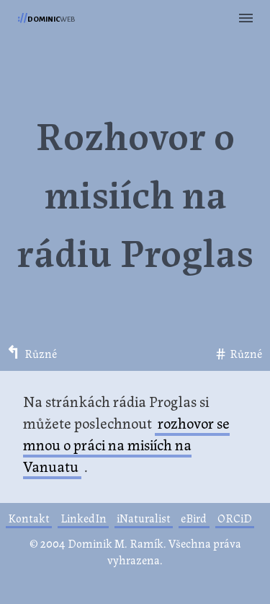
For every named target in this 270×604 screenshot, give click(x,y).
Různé (40, 354)
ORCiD (234, 517)
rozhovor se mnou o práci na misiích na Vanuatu (126, 443)
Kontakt (29, 517)
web (46, 18)
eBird (194, 517)
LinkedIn (83, 517)
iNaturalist (144, 517)
